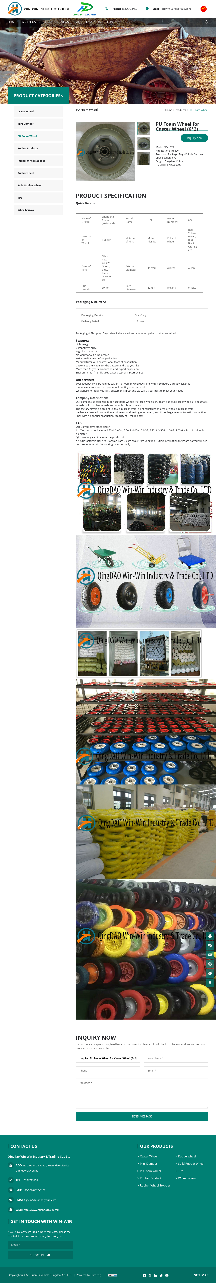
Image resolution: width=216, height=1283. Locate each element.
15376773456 (129, 8)
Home (168, 110)
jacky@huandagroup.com (176, 8)
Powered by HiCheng (88, 1275)
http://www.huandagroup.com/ (42, 1210)
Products (181, 110)
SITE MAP (201, 1275)
